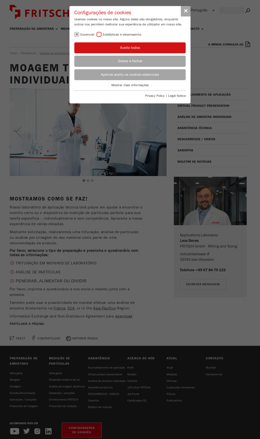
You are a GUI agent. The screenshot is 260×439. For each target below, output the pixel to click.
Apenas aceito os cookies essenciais (130, 74)
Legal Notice (177, 96)
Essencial (87, 35)
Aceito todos (130, 48)
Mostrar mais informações (130, 85)
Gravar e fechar (130, 61)
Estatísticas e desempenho (122, 35)
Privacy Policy (155, 96)
